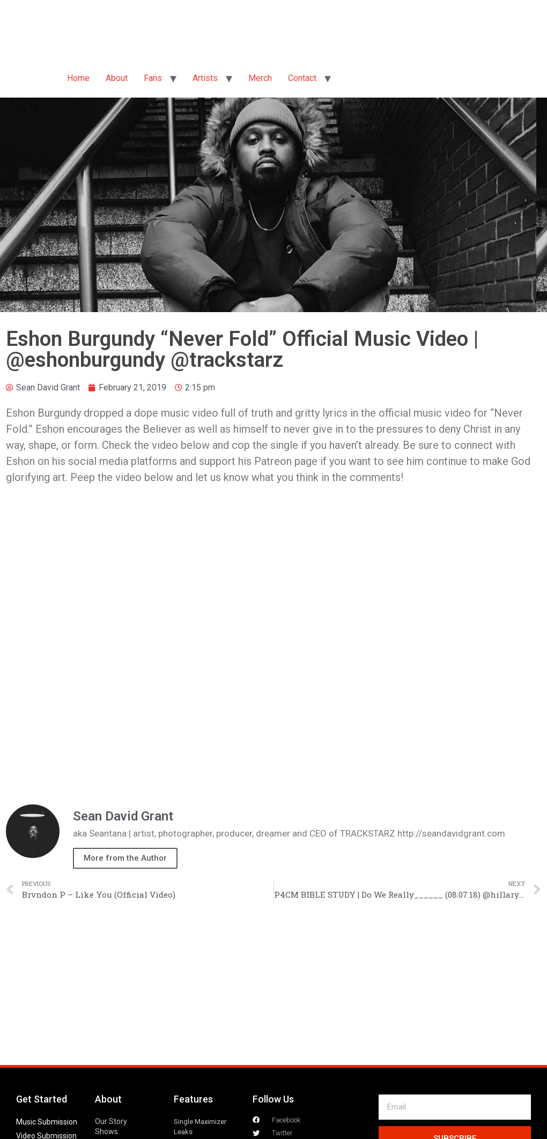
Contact (302, 78)
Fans (153, 78)
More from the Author (125, 858)
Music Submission (46, 1122)
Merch (260, 78)
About (117, 78)
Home (78, 78)
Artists (205, 78)
